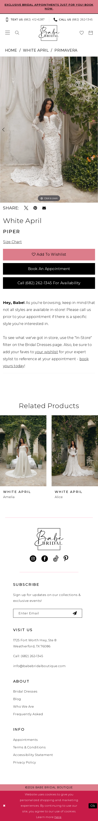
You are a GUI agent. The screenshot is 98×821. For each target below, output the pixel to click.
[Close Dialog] (4, 805)
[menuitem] (26, 19)
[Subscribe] (75, 613)
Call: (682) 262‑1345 (28, 656)
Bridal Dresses (25, 691)
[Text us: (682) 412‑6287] (25, 19)
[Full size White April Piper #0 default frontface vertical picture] (49, 130)
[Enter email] (47, 613)
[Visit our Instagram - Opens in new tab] (33, 558)
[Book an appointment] (90, 32)
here (57, 817)
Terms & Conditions (29, 747)
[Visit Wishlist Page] (81, 32)
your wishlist (46, 352)
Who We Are (23, 706)
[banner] (49, 33)
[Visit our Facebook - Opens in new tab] (44, 558)
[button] (8, 32)
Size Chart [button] (12, 242)
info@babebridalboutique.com (39, 666)
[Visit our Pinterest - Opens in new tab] (66, 558)
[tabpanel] (49, 130)
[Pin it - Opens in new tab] (35, 208)
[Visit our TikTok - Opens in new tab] (55, 558)
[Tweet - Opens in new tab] (26, 208)
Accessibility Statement (33, 755)
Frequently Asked (28, 714)
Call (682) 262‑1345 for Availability (49, 283)
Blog (17, 699)
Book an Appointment (49, 269)
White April (36, 50)
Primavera (65, 50)
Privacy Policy (24, 762)
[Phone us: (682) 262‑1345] (73, 19)
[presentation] (23, 450)
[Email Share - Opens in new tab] (44, 208)
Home (11, 50)
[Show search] (17, 32)
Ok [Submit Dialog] (92, 806)
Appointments (25, 740)
